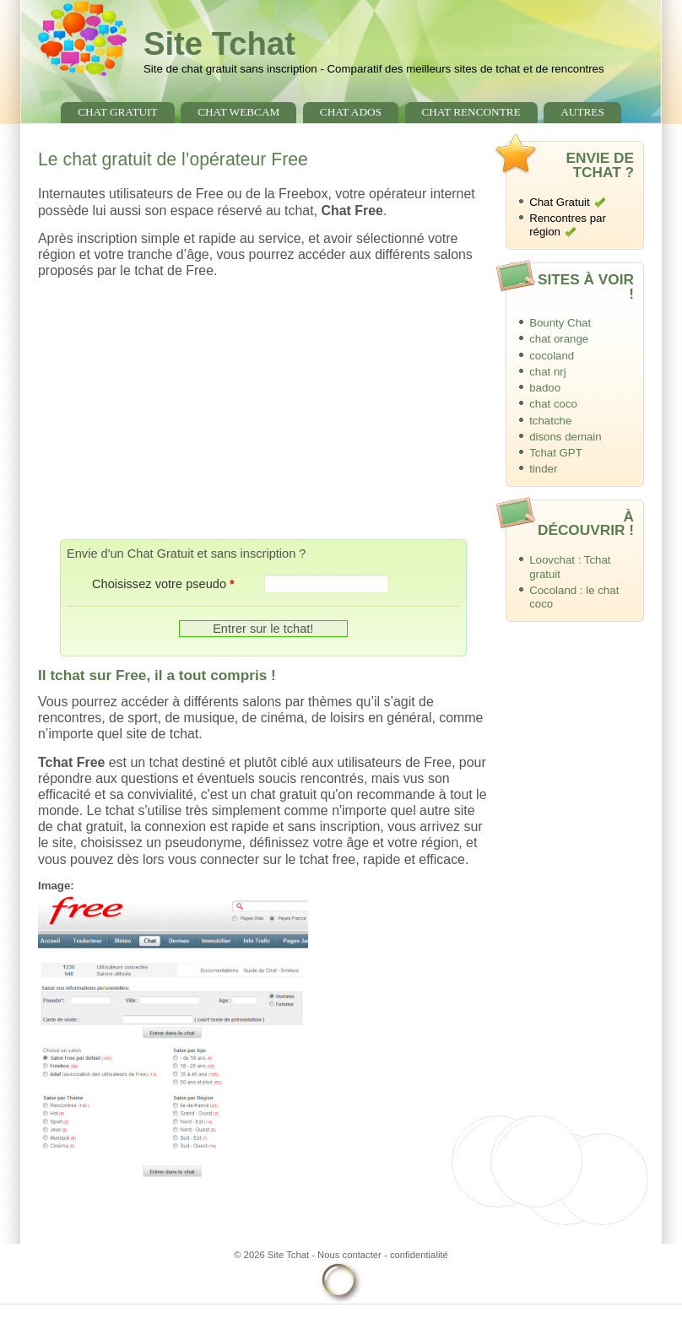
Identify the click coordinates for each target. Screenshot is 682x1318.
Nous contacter (349, 1255)
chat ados (351, 111)
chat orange (558, 338)
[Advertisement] (263, 409)
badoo (544, 387)
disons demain (565, 436)
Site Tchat (219, 43)
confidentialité (419, 1255)
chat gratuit (117, 111)
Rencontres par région (567, 225)
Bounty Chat (560, 322)
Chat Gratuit (559, 202)
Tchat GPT (555, 452)
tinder (543, 468)
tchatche (550, 420)
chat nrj (547, 371)
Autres (582, 111)
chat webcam (238, 111)
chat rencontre (470, 111)
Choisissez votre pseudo (163, 584)
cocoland (551, 355)
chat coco (553, 403)
